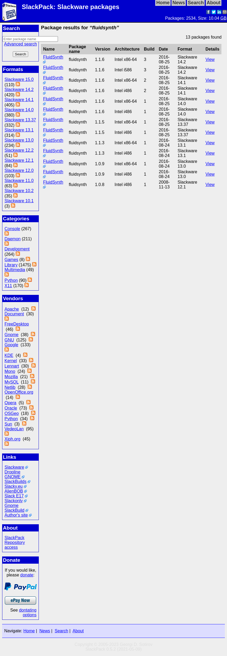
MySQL (12, 382)
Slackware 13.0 (19, 140)
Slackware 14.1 (19, 99)
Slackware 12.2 (19, 150)
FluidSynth (53, 57)
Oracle (11, 408)
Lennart (12, 366)
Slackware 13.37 (20, 120)
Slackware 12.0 (19, 170)
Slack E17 (14, 496)
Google (11, 345)
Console (12, 228)
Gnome (11, 334)
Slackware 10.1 (19, 201)
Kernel (11, 360)
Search (61, 631)
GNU (9, 340)
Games (11, 259)
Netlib (10, 387)
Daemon (12, 239)
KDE (9, 355)
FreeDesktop (17, 324)
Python (11, 280)
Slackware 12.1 (19, 160)
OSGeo (12, 413)
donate (26, 575)
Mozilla (11, 376)
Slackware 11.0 (19, 180)
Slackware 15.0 (19, 79)
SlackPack (14, 537)
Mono (10, 371)
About (78, 631)
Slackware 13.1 (19, 130)
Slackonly (14, 500)
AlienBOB (14, 491)
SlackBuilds (16, 481)
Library (11, 265)
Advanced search (20, 44)
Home (29, 631)
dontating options (27, 612)
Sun (8, 424)
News (44, 631)
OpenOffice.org (19, 392)
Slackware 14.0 (19, 110)
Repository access (15, 545)
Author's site (16, 515)
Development (17, 249)
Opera (10, 403)
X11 (8, 285)
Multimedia (15, 269)
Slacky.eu (14, 486)
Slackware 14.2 (19, 89)
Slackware (14, 467)
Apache (12, 309)
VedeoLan (14, 429)
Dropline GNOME (12, 474)
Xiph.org (12, 439)
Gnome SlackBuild (14, 508)
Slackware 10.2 (19, 190)
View (210, 59)
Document (14, 314)
